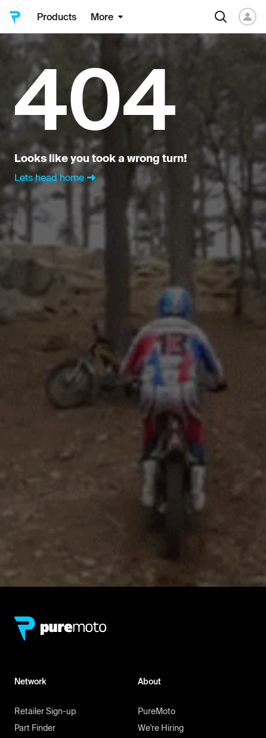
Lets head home (56, 177)
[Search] (221, 17)
